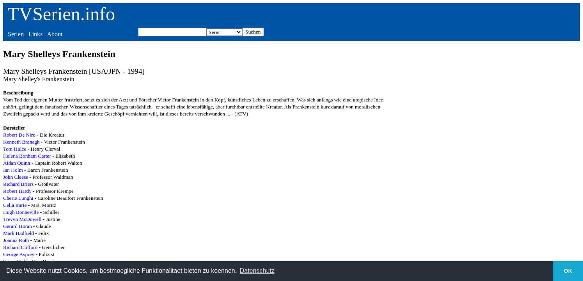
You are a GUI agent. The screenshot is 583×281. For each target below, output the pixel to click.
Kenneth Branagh (21, 142)
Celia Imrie (15, 205)
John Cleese (15, 177)
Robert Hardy (17, 191)
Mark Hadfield (18, 233)
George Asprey (18, 254)
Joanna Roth (16, 240)
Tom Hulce (14, 149)
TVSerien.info (61, 14)
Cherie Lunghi (18, 198)
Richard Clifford (20, 247)
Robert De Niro (19, 135)
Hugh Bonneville (21, 212)
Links (35, 34)
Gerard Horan (17, 226)
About (54, 34)
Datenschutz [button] (257, 270)
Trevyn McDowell (22, 219)
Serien (16, 34)
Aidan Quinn (16, 163)
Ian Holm (13, 170)
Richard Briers (18, 184)
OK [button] (568, 271)
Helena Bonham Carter (27, 156)
